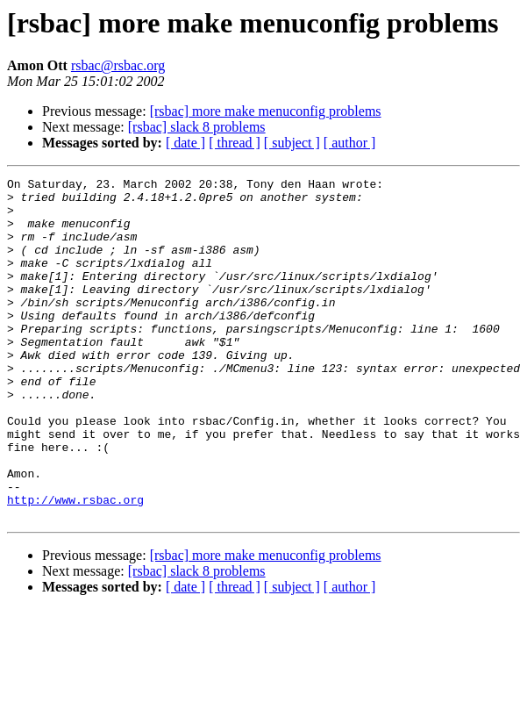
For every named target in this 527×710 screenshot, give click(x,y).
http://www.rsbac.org (75, 565)
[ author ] (350, 142)
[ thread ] (234, 142)
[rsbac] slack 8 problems (197, 126)
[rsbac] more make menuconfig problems (265, 111)
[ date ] (185, 142)
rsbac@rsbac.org (118, 65)
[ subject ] (292, 142)
